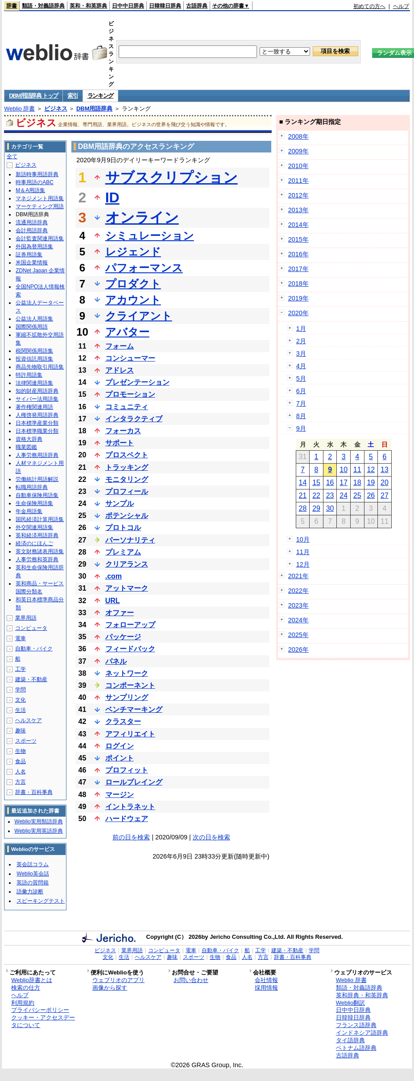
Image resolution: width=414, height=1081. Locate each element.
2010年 (298, 165)
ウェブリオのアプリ (118, 980)
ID (112, 197)
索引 (72, 95)
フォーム (119, 346)
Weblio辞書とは (31, 980)
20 (385, 482)
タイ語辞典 (350, 1040)
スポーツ (26, 741)
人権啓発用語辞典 (37, 415)
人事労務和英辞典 (37, 559)
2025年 (298, 634)
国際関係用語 (32, 327)
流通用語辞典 (32, 222)
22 (316, 495)
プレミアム (123, 552)
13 (385, 469)
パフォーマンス (144, 268)
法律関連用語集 (34, 383)
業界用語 (26, 618)
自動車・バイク (34, 648)
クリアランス (126, 564)
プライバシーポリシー (40, 1010)
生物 (20, 751)
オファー (119, 613)
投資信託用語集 (34, 359)
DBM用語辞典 (94, 108)
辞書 (11, 5)
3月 (301, 353)
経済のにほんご (34, 543)
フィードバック (130, 649)
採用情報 (266, 987)
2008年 (298, 136)
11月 (303, 551)
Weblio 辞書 (19, 108)
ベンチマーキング (133, 709)
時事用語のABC (35, 182)
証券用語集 (29, 254)
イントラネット (130, 806)
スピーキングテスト (41, 901)
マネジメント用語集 (40, 198)
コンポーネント (130, 685)
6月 (301, 391)
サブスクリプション (171, 177)
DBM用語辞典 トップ (33, 95)
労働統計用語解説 (37, 479)
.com (113, 576)
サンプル (119, 503)
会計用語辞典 (32, 230)
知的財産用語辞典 (37, 391)
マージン (119, 794)
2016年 (298, 254)
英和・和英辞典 (88, 5)
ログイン (119, 746)
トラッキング (126, 467)
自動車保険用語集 (37, 495)
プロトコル (123, 527)
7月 (301, 403)
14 (303, 482)
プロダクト (133, 284)
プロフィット (126, 770)
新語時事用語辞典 (37, 174)
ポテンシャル (126, 515)
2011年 (298, 180)
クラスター (123, 721)
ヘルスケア (28, 720)
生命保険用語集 (34, 503)
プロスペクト (126, 455)
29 (316, 508)
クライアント (138, 316)
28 (303, 508)
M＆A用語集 (30, 190)
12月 (303, 564)
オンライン (142, 218)
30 (330, 508)
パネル (116, 661)
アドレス (119, 370)
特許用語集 (29, 375)
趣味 (20, 731)
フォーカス (123, 431)
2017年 (298, 268)
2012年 (298, 195)
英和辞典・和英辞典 (362, 995)
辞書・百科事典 (34, 792)
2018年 (298, 283)
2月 (301, 341)
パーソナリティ (130, 540)
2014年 (298, 224)
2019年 (298, 298)
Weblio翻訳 (350, 1002)
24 (343, 495)
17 (343, 482)
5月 (301, 378)
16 (330, 482)
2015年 (298, 239)
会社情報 (266, 980)
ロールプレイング (133, 782)
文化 (20, 700)
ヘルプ (401, 6)
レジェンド (133, 252)
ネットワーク (126, 673)
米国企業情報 (32, 262)
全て (12, 156)
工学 (20, 669)
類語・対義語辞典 (43, 5)
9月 (301, 428)
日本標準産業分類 (37, 423)
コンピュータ (31, 628)
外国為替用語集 (34, 246)
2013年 (298, 210)
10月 (303, 539)
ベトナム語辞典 (356, 1047)
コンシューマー (130, 358)
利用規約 (22, 1002)
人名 (20, 772)
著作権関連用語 (34, 407)
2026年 (298, 649)
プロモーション (130, 394)
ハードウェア (126, 818)
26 (371, 495)
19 (371, 482)
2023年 (298, 605)
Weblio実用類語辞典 (38, 821)
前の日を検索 (131, 837)
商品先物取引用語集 (40, 367)
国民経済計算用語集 (40, 519)
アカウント (133, 300)
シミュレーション (149, 236)
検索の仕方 (25, 987)
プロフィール (126, 491)
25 (357, 495)
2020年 (298, 312)
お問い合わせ (191, 980)
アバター (127, 332)
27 (385, 495)
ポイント (119, 758)
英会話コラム (33, 864)
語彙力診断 (30, 891)
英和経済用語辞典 (37, 535)
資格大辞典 (29, 439)
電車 (20, 638)
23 (330, 495)
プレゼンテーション (137, 382)
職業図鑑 (26, 447)
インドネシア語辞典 (362, 1032)
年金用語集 (29, 511)
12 (371, 469)
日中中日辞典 (128, 5)
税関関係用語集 (34, 351)
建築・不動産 (31, 679)
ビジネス (55, 108)
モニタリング (126, 479)
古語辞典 (196, 5)
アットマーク (126, 588)
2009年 (298, 151)
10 (343, 469)
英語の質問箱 (33, 883)
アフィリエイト (130, 734)
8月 (301, 415)
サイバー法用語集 (37, 399)
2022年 (298, 590)
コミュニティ (126, 407)
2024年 (298, 620)
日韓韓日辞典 (165, 5)
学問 (20, 689)
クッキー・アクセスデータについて (43, 1021)
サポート (119, 443)
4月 (301, 366)
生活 (20, 710)
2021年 (298, 576)
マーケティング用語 (40, 206)
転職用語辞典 (32, 487)
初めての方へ (369, 6)
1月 (301, 328)
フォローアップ (130, 625)
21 (303, 495)
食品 (20, 761)
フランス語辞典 (356, 1025)
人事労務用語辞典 (37, 455)
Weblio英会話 (33, 874)
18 (357, 482)
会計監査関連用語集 (40, 238)
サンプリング (126, 697)
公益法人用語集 (34, 319)
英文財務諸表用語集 (40, 551)
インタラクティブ (133, 419)
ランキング (100, 95)
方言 (20, 782)
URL (112, 600)
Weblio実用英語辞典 (38, 831)
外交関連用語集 (34, 527)
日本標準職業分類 (37, 431)
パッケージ (123, 637)
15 (316, 482)
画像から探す (109, 987)
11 (357, 469)
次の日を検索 (211, 837)
